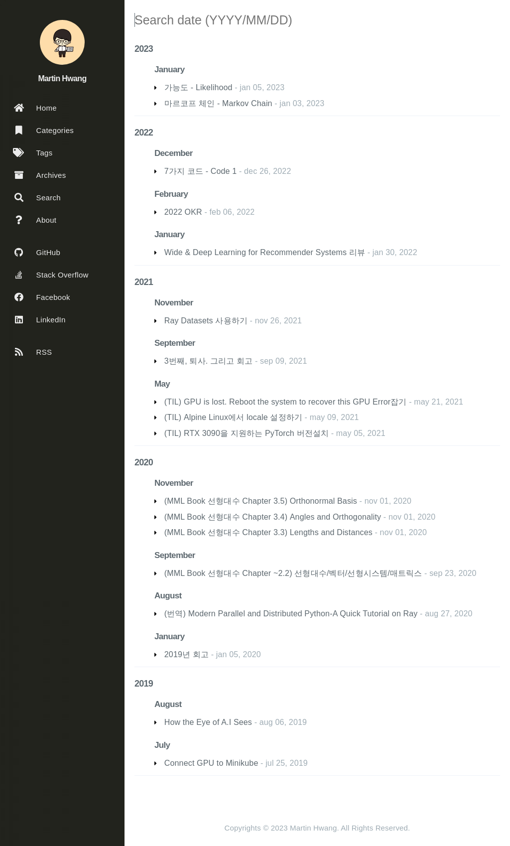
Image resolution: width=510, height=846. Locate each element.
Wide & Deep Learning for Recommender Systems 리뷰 (264, 252)
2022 (143, 133)
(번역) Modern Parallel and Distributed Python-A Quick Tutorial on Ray (291, 613)
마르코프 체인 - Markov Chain (218, 103)
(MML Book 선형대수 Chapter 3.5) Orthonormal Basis (260, 501)
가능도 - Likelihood (198, 87)
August (167, 595)
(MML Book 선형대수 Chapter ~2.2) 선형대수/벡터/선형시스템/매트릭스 (293, 573)
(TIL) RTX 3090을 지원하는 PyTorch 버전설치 (246, 433)
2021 (143, 282)
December (173, 153)
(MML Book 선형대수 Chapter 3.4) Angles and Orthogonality (272, 517)
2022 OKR (183, 212)
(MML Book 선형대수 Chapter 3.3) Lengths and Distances (268, 532)
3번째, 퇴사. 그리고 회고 (208, 361)
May (162, 384)
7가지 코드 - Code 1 (200, 171)
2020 (143, 462)
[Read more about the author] (62, 42)
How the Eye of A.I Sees (208, 722)
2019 (143, 684)
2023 (143, 49)
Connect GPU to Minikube (211, 763)
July (162, 745)
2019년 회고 (186, 654)
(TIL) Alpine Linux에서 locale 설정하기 (233, 417)
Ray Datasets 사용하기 (206, 320)
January (169, 69)
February (171, 194)
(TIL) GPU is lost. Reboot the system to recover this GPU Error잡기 (285, 402)
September (174, 343)
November (173, 302)
